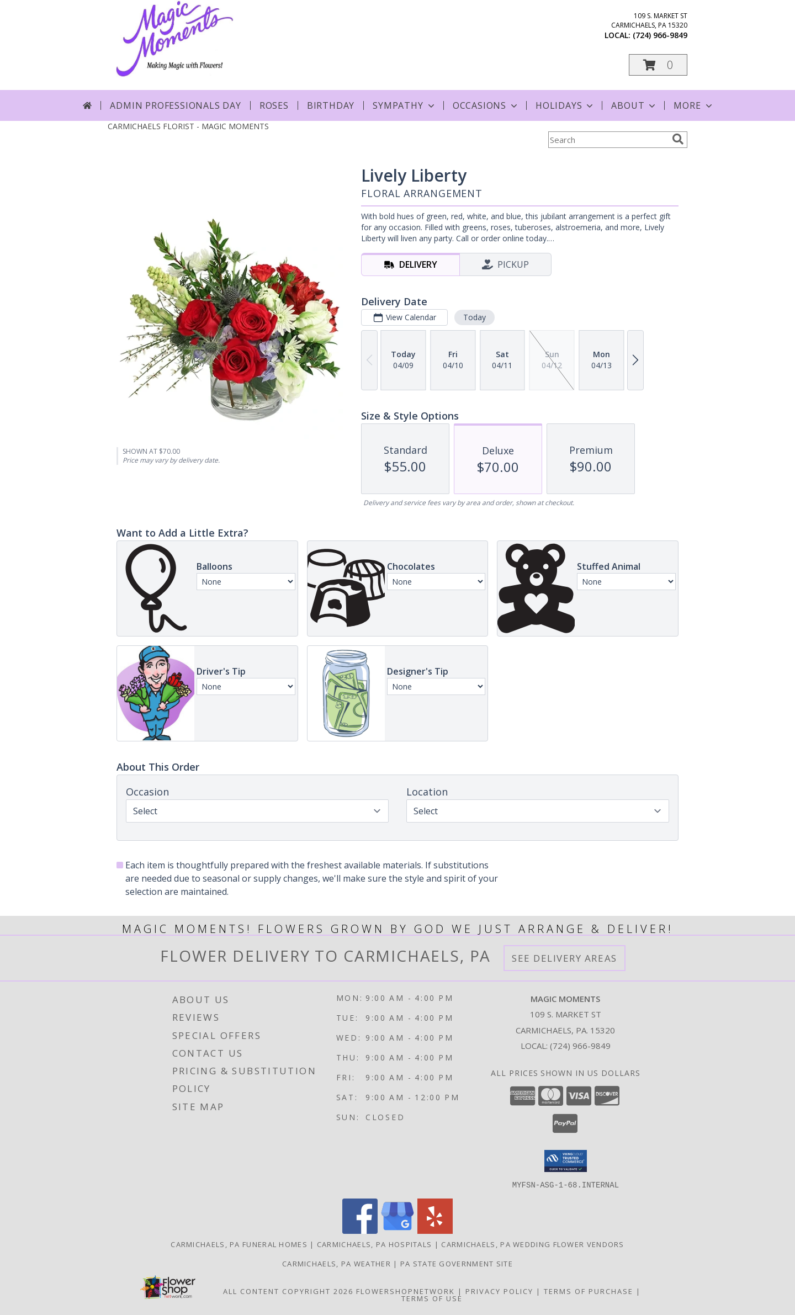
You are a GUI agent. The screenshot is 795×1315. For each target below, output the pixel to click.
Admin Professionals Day (175, 105)
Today (474, 317)
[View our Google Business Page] (397, 1230)
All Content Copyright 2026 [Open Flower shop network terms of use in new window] (288, 1291)
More (694, 105)
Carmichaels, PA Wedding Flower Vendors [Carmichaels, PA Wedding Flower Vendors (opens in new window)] (532, 1244)
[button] (658, 65)
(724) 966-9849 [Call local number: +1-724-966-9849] (660, 35)
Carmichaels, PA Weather (336, 1263)
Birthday (330, 105)
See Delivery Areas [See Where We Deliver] (564, 958)
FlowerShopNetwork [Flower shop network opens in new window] (405, 1291)
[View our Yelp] (435, 1230)
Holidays (565, 105)
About (634, 105)
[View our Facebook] (360, 1230)
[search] (678, 139)
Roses (274, 105)
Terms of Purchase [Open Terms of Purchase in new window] (588, 1291)
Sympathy (404, 105)
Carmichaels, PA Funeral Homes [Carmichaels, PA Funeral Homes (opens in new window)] (239, 1244)
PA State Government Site (456, 1263)
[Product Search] (608, 139)
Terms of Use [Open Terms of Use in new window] (432, 1298)
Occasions (486, 105)
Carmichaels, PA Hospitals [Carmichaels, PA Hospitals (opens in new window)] (374, 1244)
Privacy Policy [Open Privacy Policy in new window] (499, 1291)
